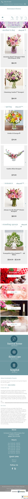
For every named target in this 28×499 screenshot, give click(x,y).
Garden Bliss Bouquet (14, 169)
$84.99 (14, 63)
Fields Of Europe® (14, 133)
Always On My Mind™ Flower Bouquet (14, 210)
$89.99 (14, 216)
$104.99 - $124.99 (14, 260)
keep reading (11, 385)
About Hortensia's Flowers (9, 378)
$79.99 (14, 175)
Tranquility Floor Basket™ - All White (14, 254)
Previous (2, 50)
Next (25, 50)
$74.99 (14, 140)
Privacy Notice (18, 488)
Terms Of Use (10, 488)
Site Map (20, 490)
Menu (2, 19)
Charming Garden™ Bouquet (14, 92)
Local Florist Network (11, 490)
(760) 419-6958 (7, 1)
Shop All (21, 30)
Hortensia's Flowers (14, 9)
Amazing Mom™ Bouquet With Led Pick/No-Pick (14, 57)
